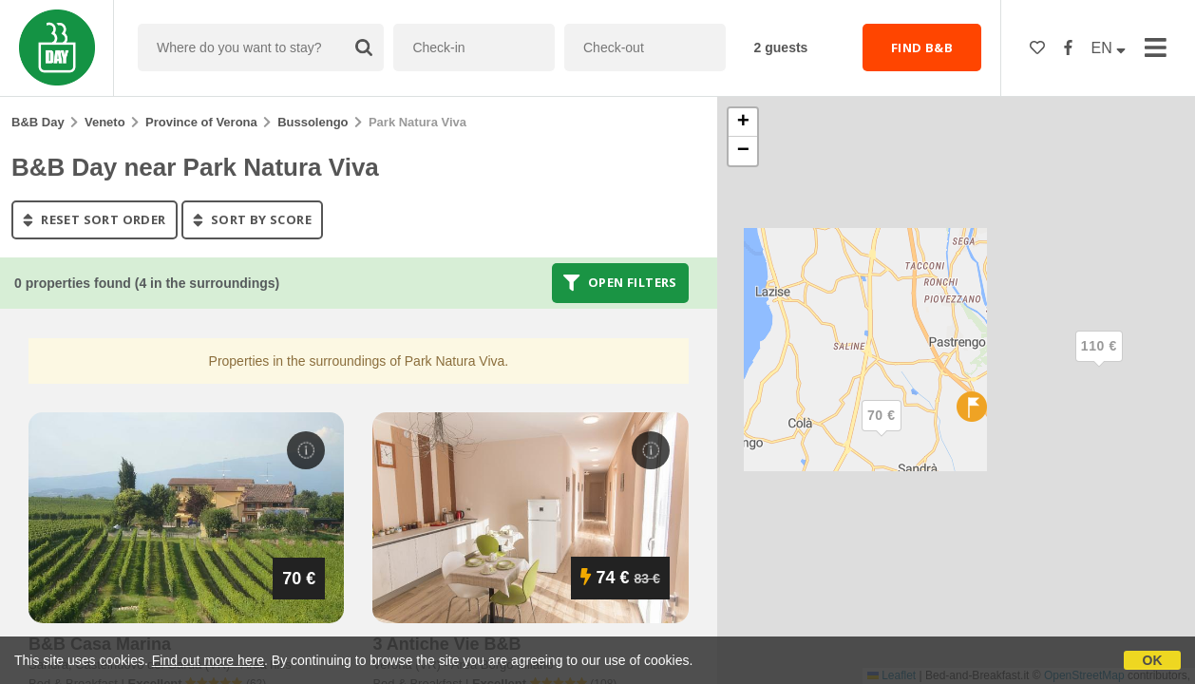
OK (1153, 660)
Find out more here (208, 660)
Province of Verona (201, 122)
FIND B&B (922, 47)
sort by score (252, 219)
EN (1109, 48)
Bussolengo (312, 122)
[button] (1099, 362)
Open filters (620, 283)
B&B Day (38, 122)
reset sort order (94, 219)
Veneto (105, 122)
